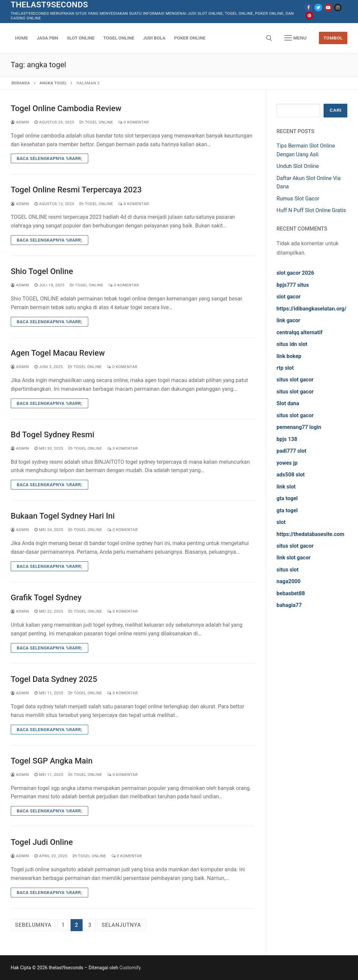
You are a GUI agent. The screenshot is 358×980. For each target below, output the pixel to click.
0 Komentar (133, 122)
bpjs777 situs (292, 285)
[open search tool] (269, 38)
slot (280, 522)
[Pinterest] (309, 15)
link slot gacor (293, 557)
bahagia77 (289, 605)
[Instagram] (338, 7)
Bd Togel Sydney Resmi (52, 434)
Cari (335, 110)
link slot (285, 486)
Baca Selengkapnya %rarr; (49, 158)
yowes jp (286, 463)
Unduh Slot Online (297, 166)
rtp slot (285, 368)
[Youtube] (328, 7)
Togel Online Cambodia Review (66, 108)
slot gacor (288, 296)
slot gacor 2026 (295, 273)
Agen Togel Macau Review (58, 353)
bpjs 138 (286, 439)
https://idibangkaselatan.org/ (311, 308)
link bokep (288, 356)
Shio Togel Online (42, 271)
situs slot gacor (295, 379)
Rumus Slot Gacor (297, 198)
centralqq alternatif (299, 332)
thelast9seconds (49, 4)
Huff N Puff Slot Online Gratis (311, 210)
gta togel (286, 498)
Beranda (21, 83)
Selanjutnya (121, 925)
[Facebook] (308, 7)
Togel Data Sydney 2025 (54, 679)
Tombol (333, 37)
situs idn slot (291, 344)
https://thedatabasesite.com (310, 534)
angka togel (53, 83)
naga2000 (288, 581)
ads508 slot (290, 474)
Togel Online (96, 122)
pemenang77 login (298, 427)
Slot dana (287, 403)
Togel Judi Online (42, 842)
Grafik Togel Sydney (46, 597)
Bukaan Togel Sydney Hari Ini (63, 516)
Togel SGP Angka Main (52, 761)
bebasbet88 (290, 593)
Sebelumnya (33, 925)
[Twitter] (318, 7)
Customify (129, 967)
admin (20, 122)
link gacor (288, 320)
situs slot (287, 569)
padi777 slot (291, 451)
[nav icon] (295, 38)
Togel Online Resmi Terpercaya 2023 (76, 189)
